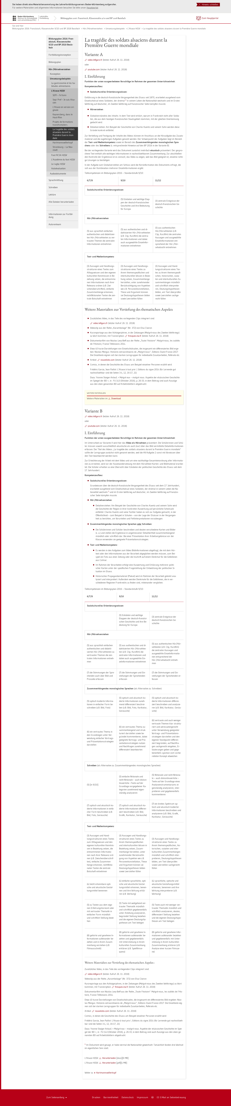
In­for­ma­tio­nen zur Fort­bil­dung (61, 215)
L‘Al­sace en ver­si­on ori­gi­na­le (63, 108)
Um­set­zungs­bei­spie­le (115, 28)
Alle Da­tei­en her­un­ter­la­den (61, 201)
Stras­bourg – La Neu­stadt (63, 148)
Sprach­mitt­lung (56, 180)
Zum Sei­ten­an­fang (56, 1097)
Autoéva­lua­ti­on (58, 168)
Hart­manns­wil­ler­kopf (63, 142)
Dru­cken (96, 1097)
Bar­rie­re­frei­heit (110, 1097)
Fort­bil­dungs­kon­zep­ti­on (60, 54)
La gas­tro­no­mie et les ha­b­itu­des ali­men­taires (63, 84)
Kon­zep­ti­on (55, 73)
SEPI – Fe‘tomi (59, 95)
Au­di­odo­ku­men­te (58, 173)
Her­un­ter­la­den (109, 1058)
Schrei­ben (53, 187)
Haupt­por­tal (92, 7)
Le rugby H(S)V (58, 164)
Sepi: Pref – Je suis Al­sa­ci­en (64, 101)
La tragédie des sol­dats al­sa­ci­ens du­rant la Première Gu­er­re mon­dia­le (174, 28)
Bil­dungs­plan (55, 62)
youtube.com (94, 69)
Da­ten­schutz (128, 1097)
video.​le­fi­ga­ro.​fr (95, 59)
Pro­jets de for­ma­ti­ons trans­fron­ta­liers (63, 123)
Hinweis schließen (208, 4)
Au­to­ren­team (55, 224)
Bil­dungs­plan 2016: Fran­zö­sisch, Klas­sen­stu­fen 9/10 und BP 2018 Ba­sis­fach (93, 18)
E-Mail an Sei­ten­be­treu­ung (171, 1097)
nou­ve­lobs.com (108, 359)
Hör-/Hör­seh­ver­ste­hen (93, 28)
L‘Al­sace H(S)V (134, 28)
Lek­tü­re (52, 194)
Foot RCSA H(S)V (59, 155)
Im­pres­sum (142, 1097)
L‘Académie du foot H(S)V (63, 159)
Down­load (116, 398)
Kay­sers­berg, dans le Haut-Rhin (63, 116)
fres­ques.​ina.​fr (134, 335)
